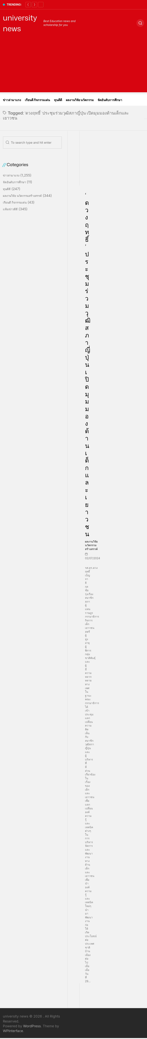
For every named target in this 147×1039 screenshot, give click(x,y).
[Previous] (28, 4)
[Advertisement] (73, 65)
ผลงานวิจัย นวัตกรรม (80, 100)
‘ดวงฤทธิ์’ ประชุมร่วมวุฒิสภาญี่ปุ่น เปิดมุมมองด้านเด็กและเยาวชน (88, 364)
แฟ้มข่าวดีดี (10, 209)
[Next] (34, 4)
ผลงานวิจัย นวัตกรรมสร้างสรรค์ (91, 545)
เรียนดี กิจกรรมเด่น (37, 100)
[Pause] (40, 4)
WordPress (32, 1026)
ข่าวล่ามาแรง (12, 100)
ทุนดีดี (58, 100)
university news (20, 23)
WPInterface (13, 1031)
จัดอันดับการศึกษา (110, 100)
